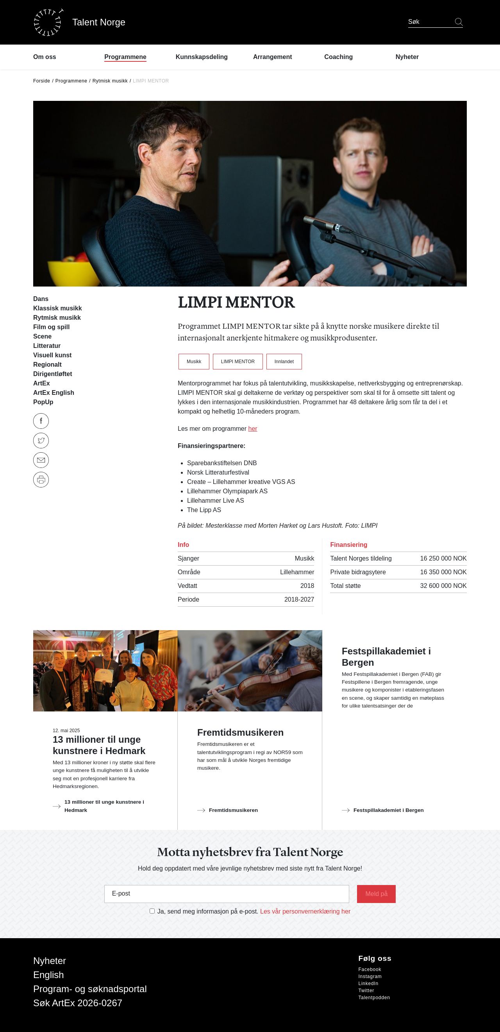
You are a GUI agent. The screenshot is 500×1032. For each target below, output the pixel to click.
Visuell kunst (52, 355)
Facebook (370, 969)
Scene (42, 336)
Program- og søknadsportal (90, 989)
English (48, 974)
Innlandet (284, 361)
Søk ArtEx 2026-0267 (77, 1003)
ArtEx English (53, 392)
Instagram (370, 976)
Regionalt (47, 364)
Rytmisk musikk (110, 81)
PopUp (43, 402)
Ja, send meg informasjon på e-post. (208, 911)
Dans (40, 299)
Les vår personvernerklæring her (305, 911)
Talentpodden (374, 997)
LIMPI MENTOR (238, 361)
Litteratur (47, 345)
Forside (41, 81)
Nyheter (49, 960)
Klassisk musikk (57, 308)
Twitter (367, 990)
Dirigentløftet (52, 374)
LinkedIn (369, 983)
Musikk (194, 361)
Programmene (71, 81)
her (252, 428)
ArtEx (41, 383)
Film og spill (51, 327)
